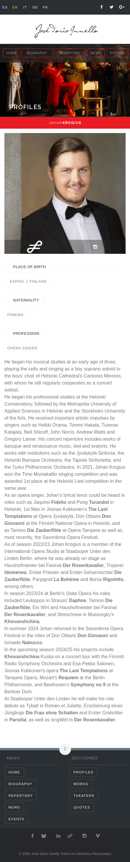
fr (45, 7)
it (25, 7)
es (5, 7)
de (35, 7)
